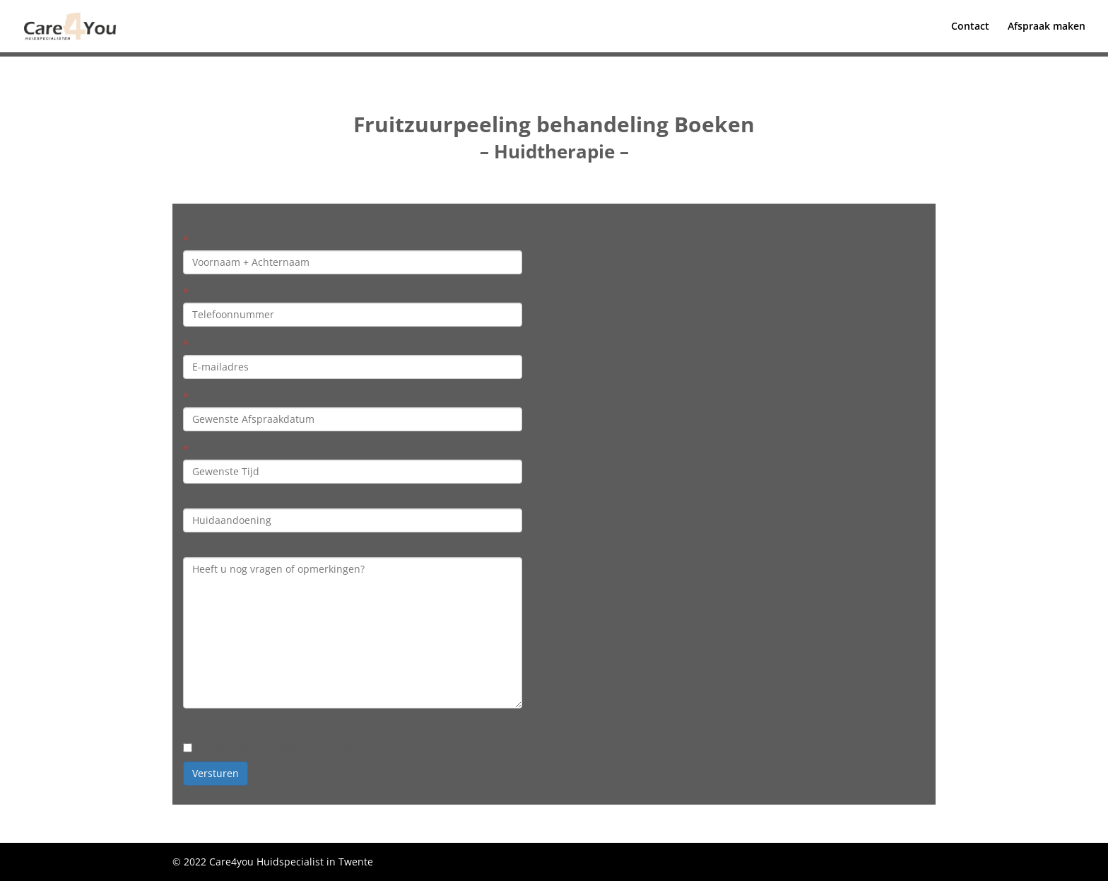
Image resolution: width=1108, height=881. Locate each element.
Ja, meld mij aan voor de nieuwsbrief (277, 747)
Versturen (215, 773)
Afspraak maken (1046, 27)
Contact (970, 27)
